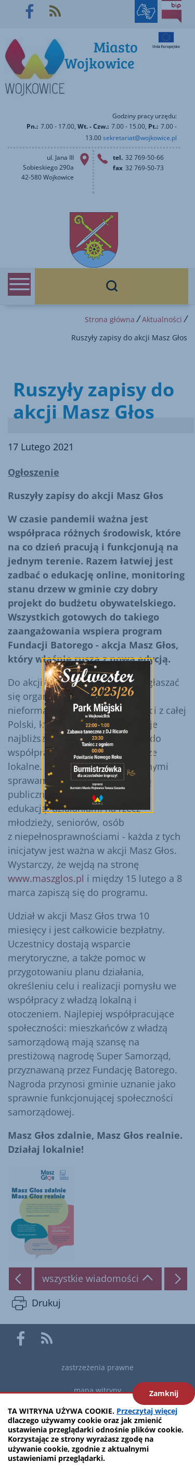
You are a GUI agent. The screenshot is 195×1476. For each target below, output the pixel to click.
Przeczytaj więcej (146, 1411)
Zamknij (163, 1393)
